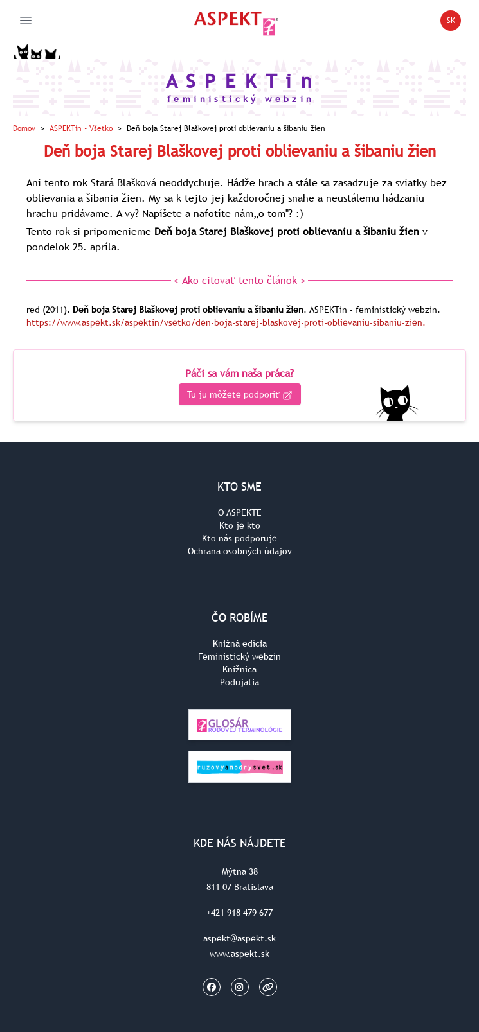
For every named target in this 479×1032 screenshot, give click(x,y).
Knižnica (239, 669)
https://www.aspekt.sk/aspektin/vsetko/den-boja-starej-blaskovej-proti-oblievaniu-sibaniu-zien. (226, 322)
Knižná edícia (240, 643)
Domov (24, 128)
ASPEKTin (81, 128)
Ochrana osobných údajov (240, 551)
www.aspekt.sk (239, 953)
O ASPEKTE (240, 512)
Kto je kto (239, 525)
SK (454, 23)
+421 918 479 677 (239, 912)
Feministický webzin (239, 656)
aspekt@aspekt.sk (239, 938)
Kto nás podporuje (239, 538)
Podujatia (239, 682)
